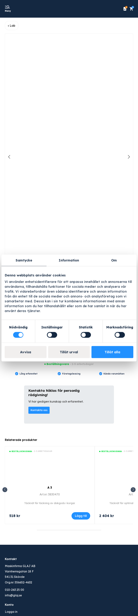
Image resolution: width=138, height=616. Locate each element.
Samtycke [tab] (24, 260)
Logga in (11, 611)
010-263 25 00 (14, 590)
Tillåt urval (69, 352)
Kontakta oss (39, 410)
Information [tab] (69, 260)
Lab (12, 25)
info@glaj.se (13, 595)
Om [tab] (114, 260)
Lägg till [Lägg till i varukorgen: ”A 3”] (81, 516)
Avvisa (25, 352)
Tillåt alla (112, 352)
